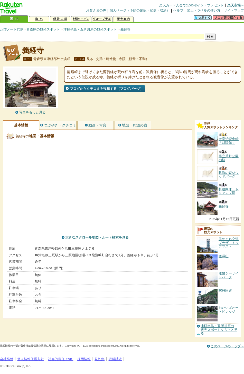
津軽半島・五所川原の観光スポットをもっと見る (219, 329)
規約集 (100, 359)
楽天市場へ (235, 5)
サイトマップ (234, 10)
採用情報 (84, 359)
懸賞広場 (60, 19)
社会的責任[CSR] (60, 359)
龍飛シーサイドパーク (229, 275)
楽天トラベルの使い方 (203, 10)
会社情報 (6, 359)
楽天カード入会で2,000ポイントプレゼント (191, 5)
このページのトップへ (227, 346)
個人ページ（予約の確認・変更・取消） (140, 10)
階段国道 (225, 290)
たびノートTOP (11, 29)
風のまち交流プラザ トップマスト (229, 242)
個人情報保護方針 (30, 359)
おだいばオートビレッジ (229, 309)
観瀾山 (224, 256)
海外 (39, 19)
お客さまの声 (96, 10)
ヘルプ (178, 10)
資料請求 (115, 359)
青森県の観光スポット (43, 29)
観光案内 (123, 19)
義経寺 (125, 29)
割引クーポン (81, 19)
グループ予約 (102, 19)
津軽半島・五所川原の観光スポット (90, 29)
